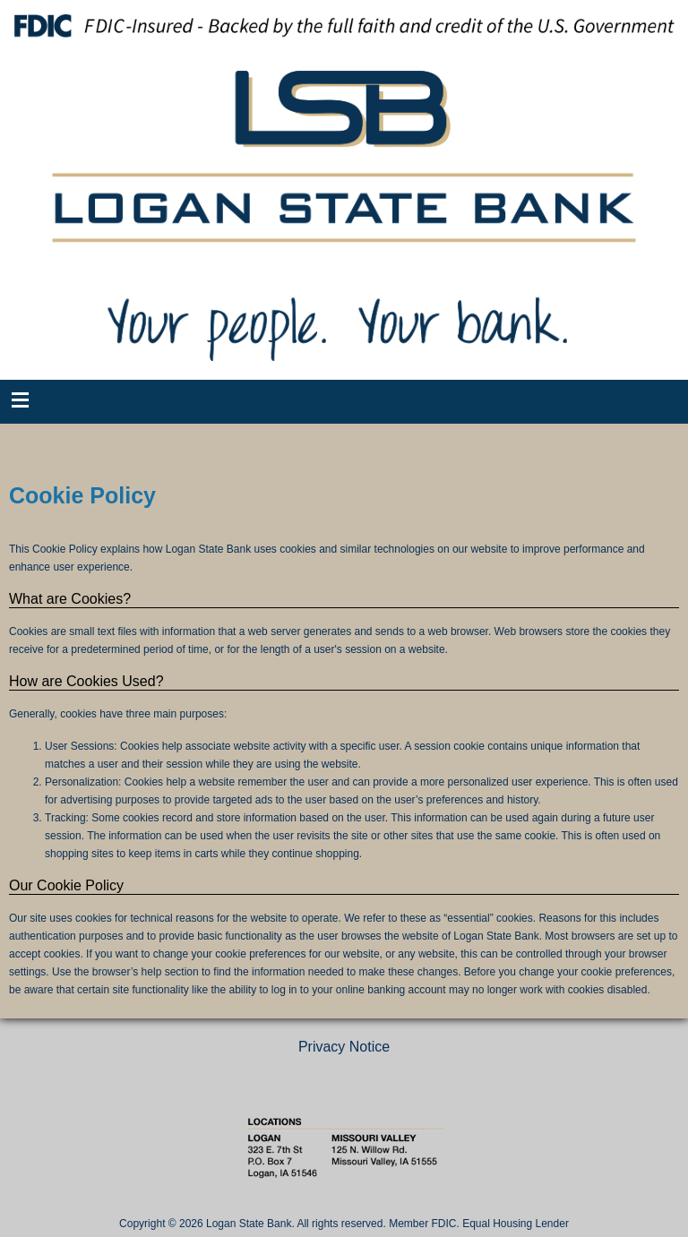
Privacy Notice (344, 1046)
